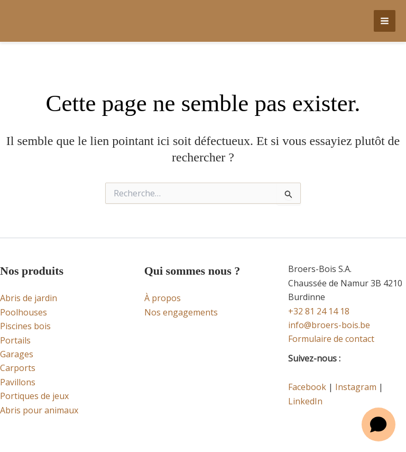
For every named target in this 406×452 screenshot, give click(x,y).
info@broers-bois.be (329, 325)
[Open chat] (378, 424)
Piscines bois (25, 326)
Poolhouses (23, 312)
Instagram (355, 387)
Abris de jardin (28, 298)
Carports (17, 368)
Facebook (307, 387)
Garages (16, 354)
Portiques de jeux (34, 396)
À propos (162, 298)
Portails (15, 340)
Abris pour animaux (39, 410)
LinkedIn (305, 401)
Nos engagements (181, 312)
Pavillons (17, 382)
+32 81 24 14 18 (318, 311)
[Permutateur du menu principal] (384, 21)
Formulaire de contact (331, 339)
